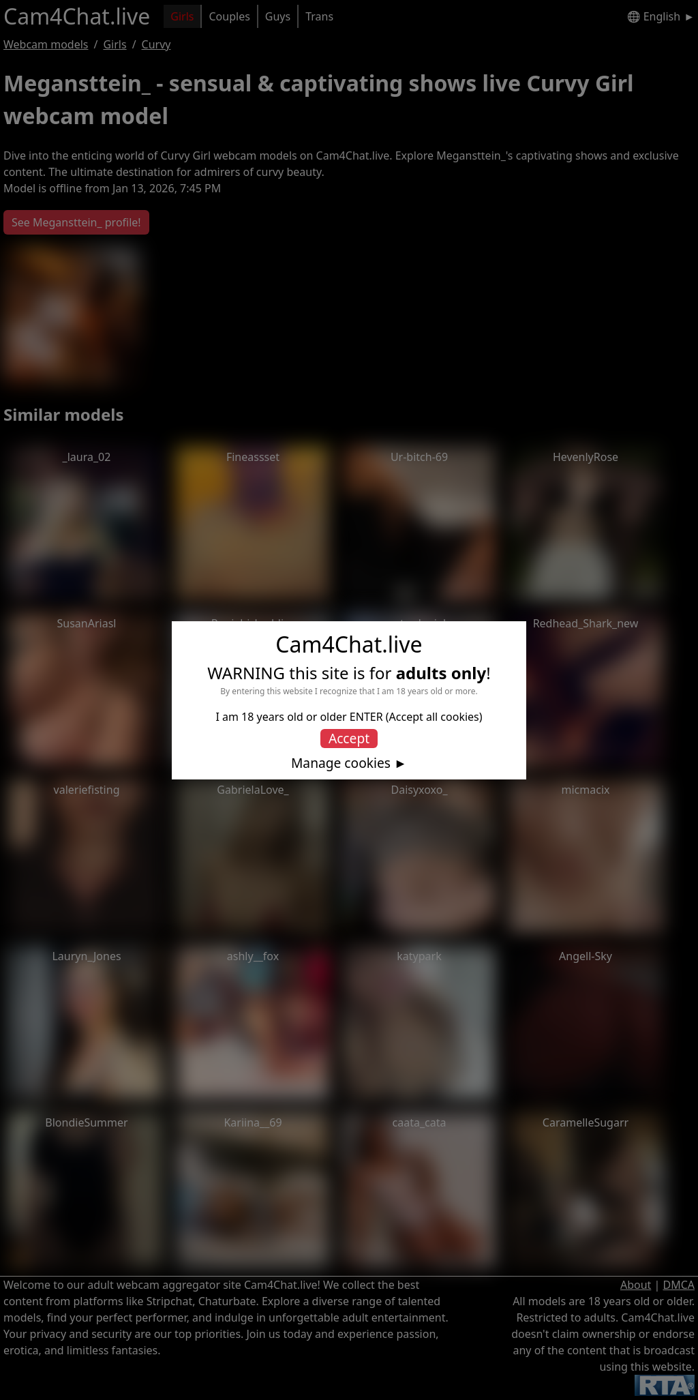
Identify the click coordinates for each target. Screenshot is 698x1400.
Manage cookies (341, 763)
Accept (349, 738)
